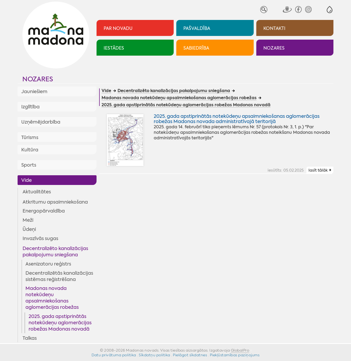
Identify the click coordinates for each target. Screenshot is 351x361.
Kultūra (29, 150)
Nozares (37, 79)
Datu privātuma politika (114, 355)
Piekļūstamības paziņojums (235, 355)
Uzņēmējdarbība (40, 122)
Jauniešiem (34, 91)
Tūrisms (29, 137)
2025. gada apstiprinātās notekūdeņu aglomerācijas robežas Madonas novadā (60, 322)
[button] (329, 9)
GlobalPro (240, 350)
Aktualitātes (37, 192)
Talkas (30, 338)
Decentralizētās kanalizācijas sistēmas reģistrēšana (59, 276)
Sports (28, 165)
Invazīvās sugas (40, 238)
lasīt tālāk (318, 170)
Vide (26, 180)
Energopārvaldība (44, 211)
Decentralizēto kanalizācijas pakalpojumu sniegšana (55, 251)
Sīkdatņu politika (154, 355)
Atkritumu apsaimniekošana (55, 202)
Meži (28, 220)
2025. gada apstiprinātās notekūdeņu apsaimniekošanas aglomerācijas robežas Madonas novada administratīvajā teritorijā (237, 119)
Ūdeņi (29, 229)
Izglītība (30, 107)
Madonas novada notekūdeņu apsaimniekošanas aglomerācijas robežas (52, 297)
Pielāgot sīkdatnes (190, 355)
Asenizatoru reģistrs (48, 264)
